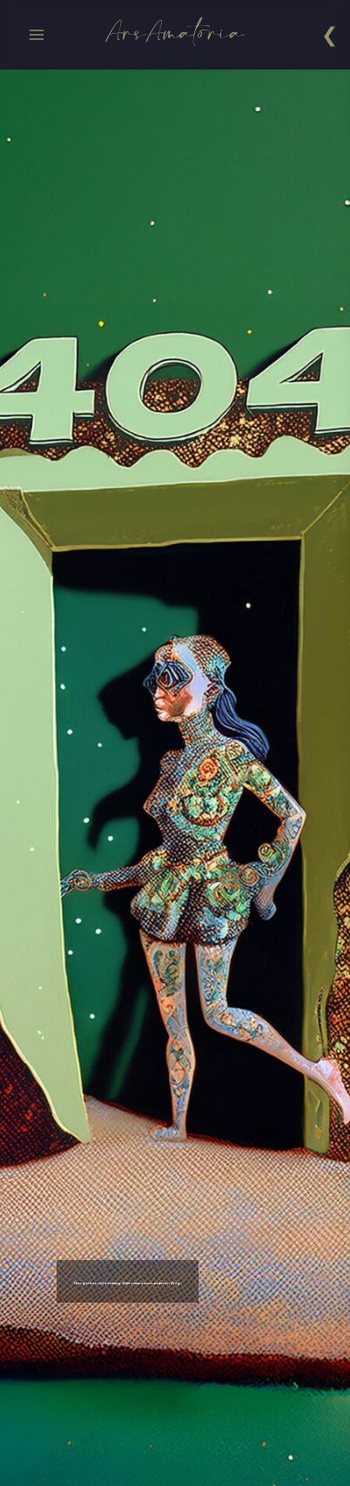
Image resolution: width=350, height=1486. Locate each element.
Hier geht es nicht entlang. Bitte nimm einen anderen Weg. (186, 1281)
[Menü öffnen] (37, 34)
